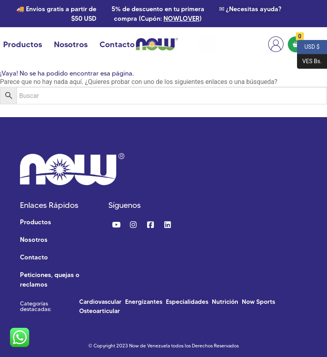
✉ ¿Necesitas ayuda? (250, 9)
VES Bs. (309, 61)
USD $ (308, 47)
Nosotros (71, 44)
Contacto (117, 44)
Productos (22, 44)
